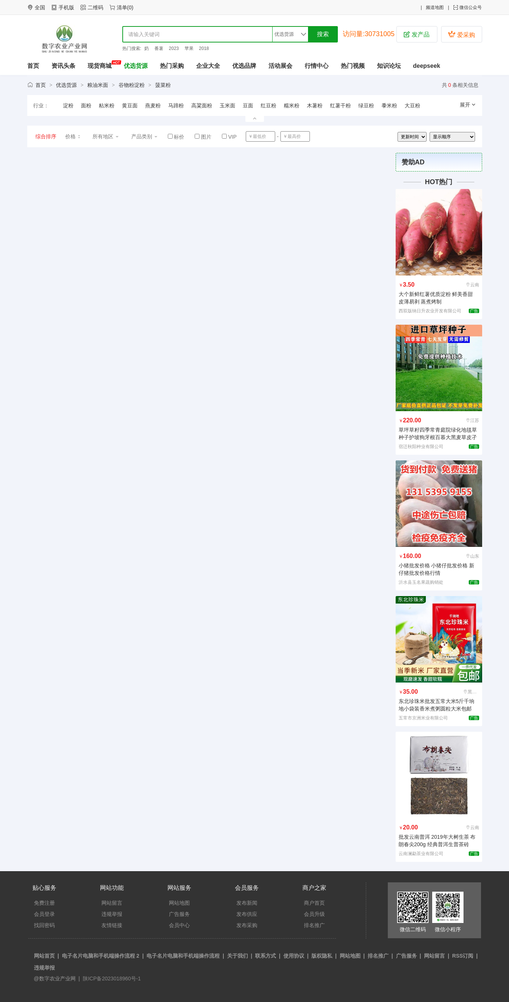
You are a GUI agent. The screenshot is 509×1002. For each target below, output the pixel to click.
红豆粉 (268, 105)
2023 (174, 48)
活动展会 (280, 66)
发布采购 (246, 925)
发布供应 (246, 914)
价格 (73, 136)
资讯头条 (63, 66)
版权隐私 (321, 956)
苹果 (189, 48)
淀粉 (68, 105)
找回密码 (44, 925)
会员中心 (179, 925)
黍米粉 (389, 105)
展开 (468, 105)
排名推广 (314, 925)
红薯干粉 (340, 105)
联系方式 (265, 956)
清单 (122, 7)
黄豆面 (130, 105)
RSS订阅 (463, 956)
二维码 (95, 7)
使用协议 (293, 956)
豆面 (248, 105)
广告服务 (179, 914)
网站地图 (179, 903)
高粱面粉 (201, 105)
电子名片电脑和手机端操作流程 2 (100, 956)
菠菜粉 (163, 85)
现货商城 (99, 66)
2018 (204, 48)
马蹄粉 (176, 105)
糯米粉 (291, 105)
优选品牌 (244, 66)
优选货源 (136, 66)
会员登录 (44, 914)
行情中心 (317, 66)
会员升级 (314, 914)
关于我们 (237, 956)
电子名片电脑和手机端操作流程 (183, 956)
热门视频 (353, 66)
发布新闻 (246, 903)
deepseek (426, 66)
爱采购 (461, 34)
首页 (33, 66)
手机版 (66, 7)
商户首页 (314, 903)
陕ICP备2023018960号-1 (111, 978)
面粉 (86, 105)
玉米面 (227, 105)
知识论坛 (389, 66)
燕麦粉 (153, 105)
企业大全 (208, 66)
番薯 (158, 48)
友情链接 (111, 925)
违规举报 (111, 914)
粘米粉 (106, 105)
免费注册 (44, 903)
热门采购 (172, 66)
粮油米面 (97, 85)
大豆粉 (412, 105)
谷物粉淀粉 (132, 85)
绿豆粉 (366, 105)
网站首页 (44, 956)
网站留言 (111, 903)
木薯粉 (315, 105)
